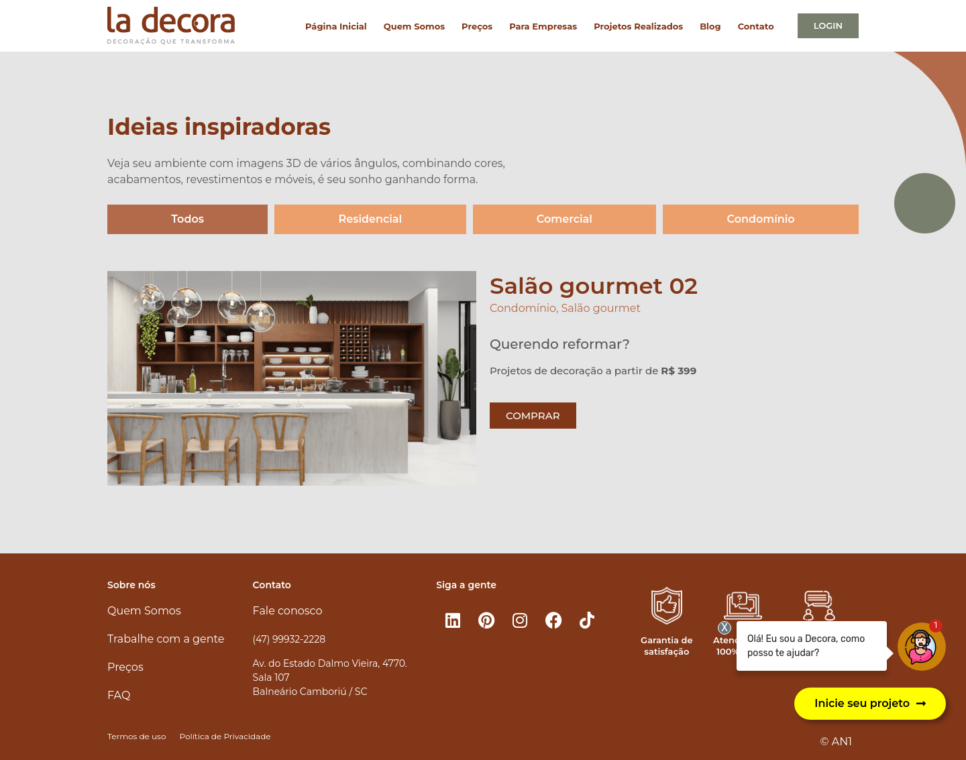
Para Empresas (543, 26)
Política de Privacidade (224, 736)
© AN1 (836, 741)
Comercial (564, 219)
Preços (477, 26)
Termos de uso (136, 736)
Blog (710, 26)
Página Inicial (336, 26)
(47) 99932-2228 (289, 639)
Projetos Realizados (638, 26)
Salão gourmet (601, 308)
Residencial (370, 219)
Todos (187, 219)
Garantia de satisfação (666, 646)
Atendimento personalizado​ (819, 646)
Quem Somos (414, 26)
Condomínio (761, 219)
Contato (756, 26)
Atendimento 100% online (743, 646)
